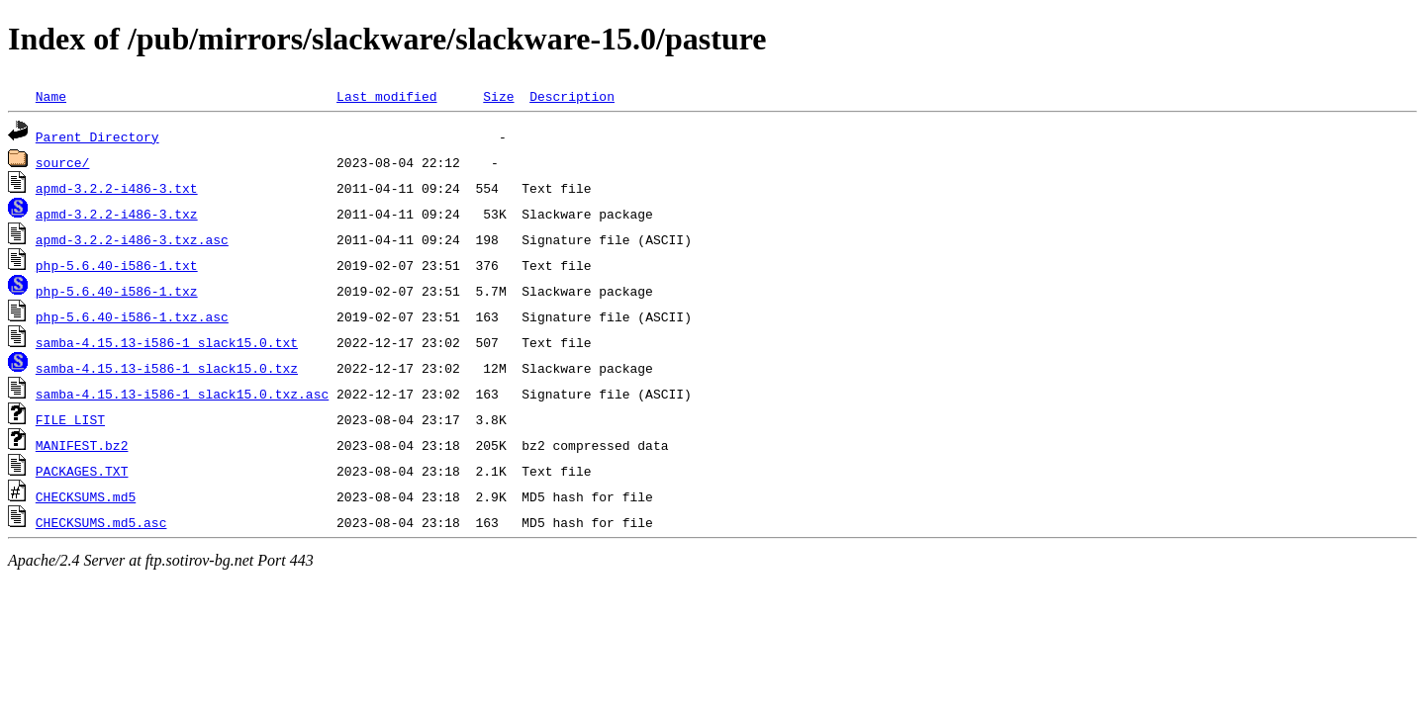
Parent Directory (97, 136)
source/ (63, 162)
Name (51, 96)
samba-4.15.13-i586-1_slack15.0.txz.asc (182, 393)
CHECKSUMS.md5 (86, 496)
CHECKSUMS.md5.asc (101, 522)
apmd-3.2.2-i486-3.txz (117, 213)
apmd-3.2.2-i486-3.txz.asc (132, 239)
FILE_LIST (70, 419)
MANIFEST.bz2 (82, 445)
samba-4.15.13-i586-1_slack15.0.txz (167, 368)
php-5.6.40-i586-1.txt (117, 265)
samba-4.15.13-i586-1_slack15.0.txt (167, 342)
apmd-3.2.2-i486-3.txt (117, 188)
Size (498, 96)
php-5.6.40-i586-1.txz (117, 291)
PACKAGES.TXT (82, 471)
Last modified (386, 96)
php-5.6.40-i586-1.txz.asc (132, 316)
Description (572, 96)
